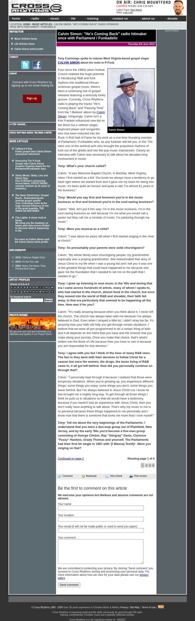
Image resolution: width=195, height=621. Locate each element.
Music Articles (42, 24)
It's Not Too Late (27, 261)
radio (34, 18)
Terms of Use (149, 607)
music (53, 18)
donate (171, 18)
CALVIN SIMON (69, 62)
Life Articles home (24, 44)
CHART (148, 6)
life (71, 18)
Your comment (67, 537)
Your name (64, 504)
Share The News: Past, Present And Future (30, 267)
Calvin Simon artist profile (28, 49)
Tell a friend (113, 476)
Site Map (134, 607)
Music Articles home (25, 39)
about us (147, 18)
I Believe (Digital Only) (30, 257)
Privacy (124, 607)
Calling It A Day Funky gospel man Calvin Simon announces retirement (33, 151)
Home (26, 24)
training (92, 18)
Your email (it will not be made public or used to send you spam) (97, 526)
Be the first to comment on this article (92, 488)
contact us (119, 18)
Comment (65, 476)
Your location (66, 515)
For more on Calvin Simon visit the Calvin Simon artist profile (32, 240)
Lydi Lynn (128, 12)
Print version (138, 476)
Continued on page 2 (71, 458)
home (15, 18)
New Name (136, 10)
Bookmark (89, 476)
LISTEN (122, 6)
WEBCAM (135, 6)
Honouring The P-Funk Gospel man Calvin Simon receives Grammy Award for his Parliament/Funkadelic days (32, 165)
